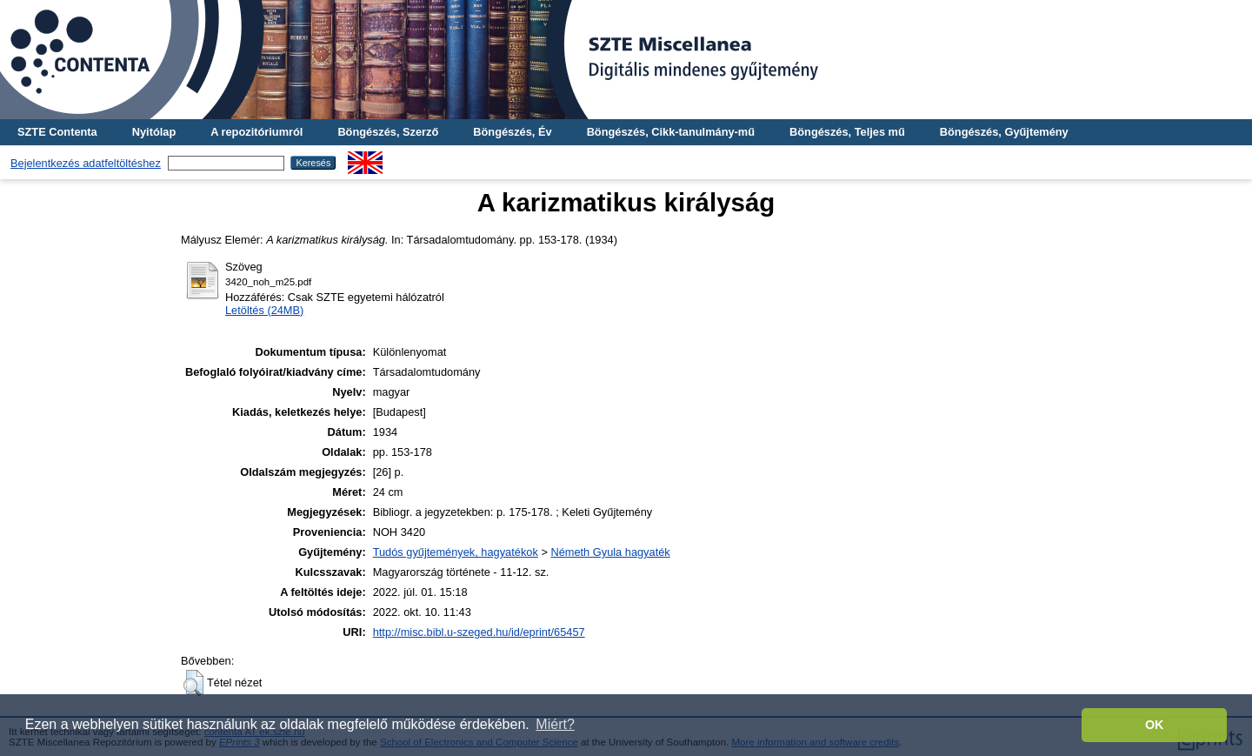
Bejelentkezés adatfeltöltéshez (85, 163)
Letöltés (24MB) (264, 310)
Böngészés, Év (512, 131)
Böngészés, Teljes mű (847, 131)
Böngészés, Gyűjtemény (1004, 131)
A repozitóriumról (256, 131)
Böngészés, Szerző (387, 131)
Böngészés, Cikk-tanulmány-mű (671, 131)
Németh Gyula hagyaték (609, 552)
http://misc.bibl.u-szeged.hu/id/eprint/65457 (479, 632)
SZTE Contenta (57, 131)
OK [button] (1154, 725)
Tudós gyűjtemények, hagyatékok (455, 552)
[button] (193, 683)
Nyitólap (154, 131)
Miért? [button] (555, 724)
